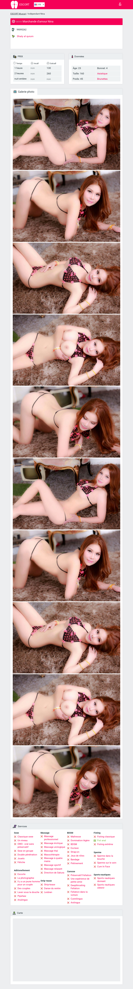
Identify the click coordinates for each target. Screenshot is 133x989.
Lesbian (48, 892)
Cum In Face (103, 866)
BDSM (74, 844)
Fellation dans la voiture (79, 893)
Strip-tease (49, 884)
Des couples (24, 888)
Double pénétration (27, 854)
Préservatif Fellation (81, 875)
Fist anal (101, 840)
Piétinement (77, 863)
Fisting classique (106, 836)
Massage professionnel (51, 838)
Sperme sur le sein (106, 862)
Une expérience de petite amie (80, 880)
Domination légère (80, 840)
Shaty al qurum (22, 36)
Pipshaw (22, 896)
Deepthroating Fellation (78, 887)
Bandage (75, 859)
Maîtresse (76, 836)
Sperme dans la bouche (105, 857)
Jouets (21, 858)
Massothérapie (51, 854)
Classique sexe (25, 836)
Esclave (75, 848)
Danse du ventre (52, 888)
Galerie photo (24, 91)
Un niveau (22, 840)
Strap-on (75, 852)
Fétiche (21, 862)
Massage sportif (52, 865)
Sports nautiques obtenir (106, 886)
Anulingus (23, 899)
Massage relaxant (53, 868)
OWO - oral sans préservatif (26, 845)
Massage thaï (51, 850)
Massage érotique (53, 843)
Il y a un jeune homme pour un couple (29, 883)
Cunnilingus (77, 898)
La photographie (26, 878)
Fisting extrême (105, 844)
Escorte (21, 874)
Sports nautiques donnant (106, 880)
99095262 (21, 29)
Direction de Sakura (54, 872)
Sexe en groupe (25, 850)
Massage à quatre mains (53, 860)
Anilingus (75, 902)
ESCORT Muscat (18, 14)
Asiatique (102, 73)
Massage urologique (54, 847)
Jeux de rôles (77, 855)
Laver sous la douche (28, 892)
